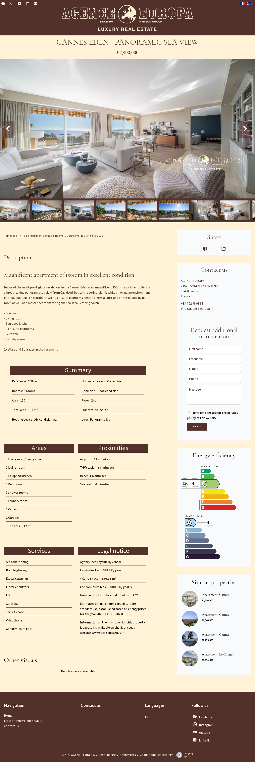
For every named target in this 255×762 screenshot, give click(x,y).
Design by (183, 755)
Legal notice (107, 755)
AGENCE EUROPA (193, 281)
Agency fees (128, 755)
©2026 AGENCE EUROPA (78, 755)
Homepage (10, 236)
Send (197, 426)
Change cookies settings (156, 755)
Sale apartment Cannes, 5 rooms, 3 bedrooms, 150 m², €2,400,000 (63, 236)
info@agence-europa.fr (197, 309)
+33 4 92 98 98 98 (192, 303)
